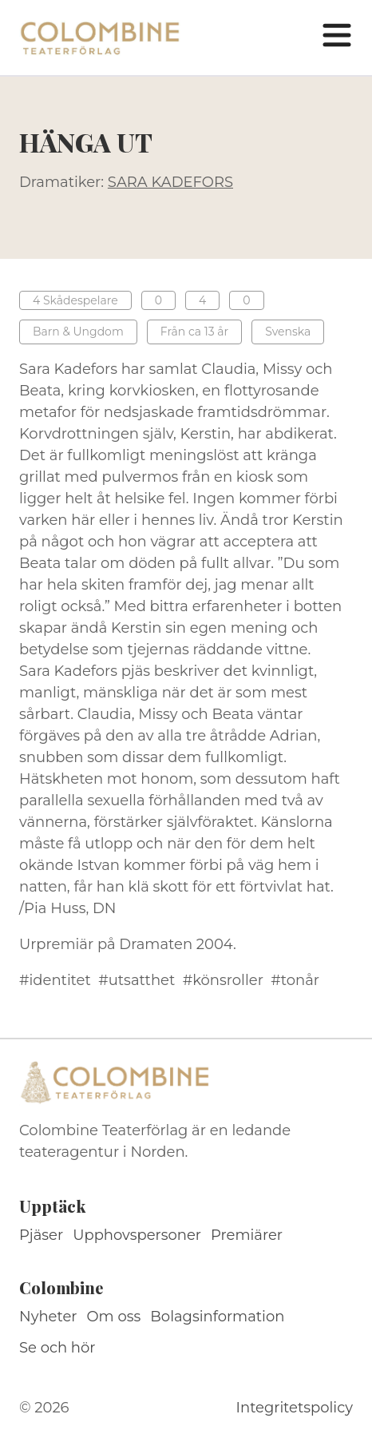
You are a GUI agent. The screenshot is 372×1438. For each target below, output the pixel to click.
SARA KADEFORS (170, 182)
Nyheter (48, 1316)
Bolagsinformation (217, 1316)
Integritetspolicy (294, 1407)
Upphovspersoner (137, 1235)
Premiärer (247, 1235)
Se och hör (57, 1348)
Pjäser (41, 1235)
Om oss (114, 1316)
